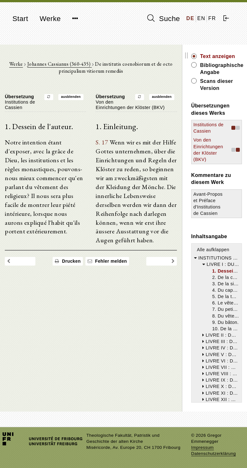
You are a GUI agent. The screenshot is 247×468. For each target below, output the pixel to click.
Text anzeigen (218, 56)
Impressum (202, 447)
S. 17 (103, 143)
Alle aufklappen (214, 249)
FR (212, 18)
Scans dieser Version (218, 84)
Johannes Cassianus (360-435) (60, 64)
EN (201, 18)
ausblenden (72, 97)
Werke (50, 19)
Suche (163, 18)
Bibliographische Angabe (221, 68)
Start (20, 19)
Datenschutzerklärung (213, 453)
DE (190, 18)
